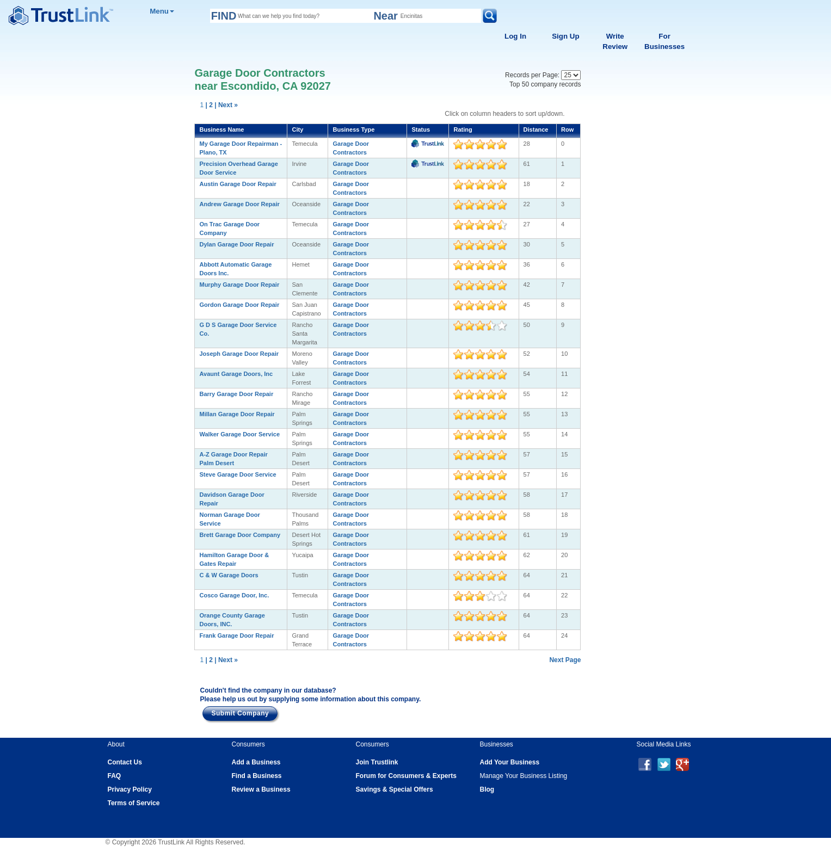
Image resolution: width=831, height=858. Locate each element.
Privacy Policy (130, 789)
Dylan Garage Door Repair (236, 244)
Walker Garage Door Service (239, 434)
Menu (162, 11)
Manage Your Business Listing (524, 776)
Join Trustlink (377, 762)
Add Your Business (510, 762)
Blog (487, 789)
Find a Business (257, 776)
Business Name (221, 129)
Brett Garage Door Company (239, 535)
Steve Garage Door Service (237, 474)
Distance (536, 129)
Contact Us (125, 762)
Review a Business (261, 789)
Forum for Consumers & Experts (406, 776)
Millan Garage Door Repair (236, 414)
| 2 (209, 105)
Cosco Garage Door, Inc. (234, 595)
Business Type (353, 129)
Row (567, 129)
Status (420, 129)
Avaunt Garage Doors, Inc (236, 374)
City (297, 129)
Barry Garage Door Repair (236, 394)
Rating (462, 129)
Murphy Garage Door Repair (239, 284)
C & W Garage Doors (228, 575)
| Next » (226, 105)
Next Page (565, 660)
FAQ (114, 776)
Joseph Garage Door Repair (239, 353)
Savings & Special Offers (394, 789)
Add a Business (256, 762)
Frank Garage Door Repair (236, 635)
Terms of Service (134, 803)
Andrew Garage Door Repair (239, 204)
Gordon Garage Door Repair (239, 304)
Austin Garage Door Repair (237, 184)
